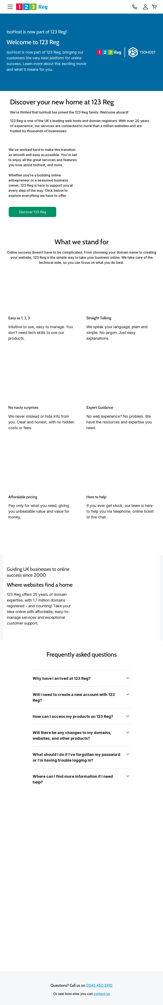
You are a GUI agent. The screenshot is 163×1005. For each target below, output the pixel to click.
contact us (102, 994)
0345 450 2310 (99, 985)
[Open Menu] (8, 7)
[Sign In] (144, 7)
